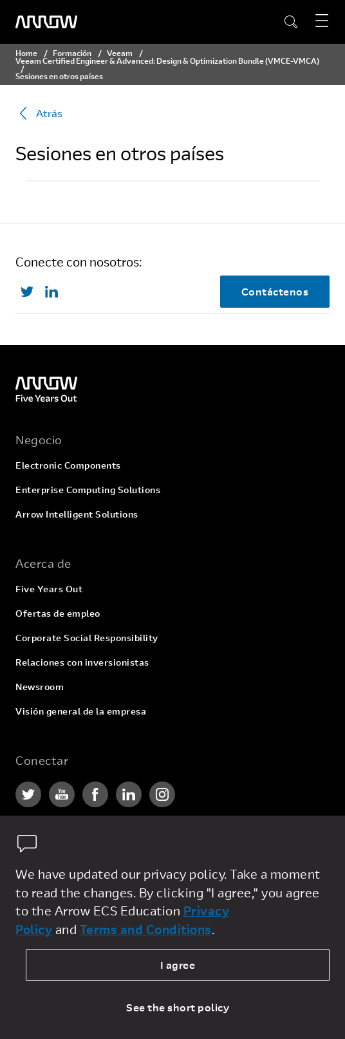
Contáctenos (275, 291)
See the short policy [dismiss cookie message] (177, 1007)
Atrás (38, 113)
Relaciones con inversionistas (82, 662)
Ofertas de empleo (57, 613)
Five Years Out (48, 589)
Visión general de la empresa (80, 711)
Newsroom (39, 686)
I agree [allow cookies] (178, 964)
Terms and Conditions (146, 929)
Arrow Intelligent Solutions (76, 514)
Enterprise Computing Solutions (87, 489)
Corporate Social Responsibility (86, 638)
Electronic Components (68, 465)
